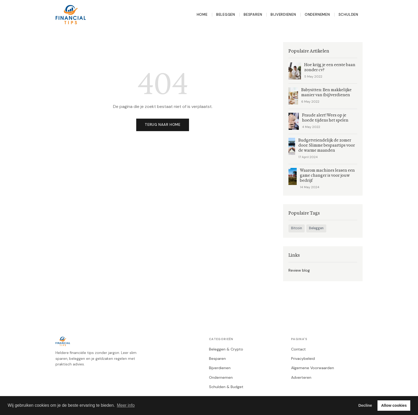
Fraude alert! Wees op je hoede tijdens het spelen (325, 118)
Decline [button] (365, 405)
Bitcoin (296, 228)
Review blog (299, 270)
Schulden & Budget (226, 386)
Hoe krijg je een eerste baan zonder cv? (329, 67)
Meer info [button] (126, 405)
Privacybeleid (303, 358)
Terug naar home (162, 124)
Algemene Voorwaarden (312, 367)
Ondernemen (317, 14)
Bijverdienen (283, 14)
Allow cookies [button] (394, 405)
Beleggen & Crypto (226, 349)
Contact (298, 349)
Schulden (348, 14)
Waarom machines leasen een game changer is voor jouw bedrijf (327, 175)
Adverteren (301, 377)
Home (202, 14)
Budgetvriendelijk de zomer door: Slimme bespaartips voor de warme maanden (326, 145)
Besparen (253, 14)
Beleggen (225, 14)
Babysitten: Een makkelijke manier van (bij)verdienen (326, 92)
